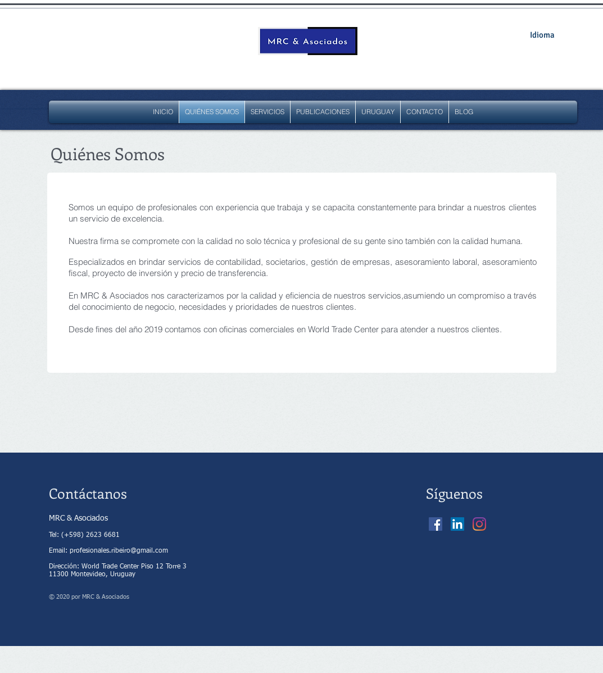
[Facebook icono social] (435, 524)
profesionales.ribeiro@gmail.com (119, 551)
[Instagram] (479, 524)
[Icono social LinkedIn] (457, 524)
